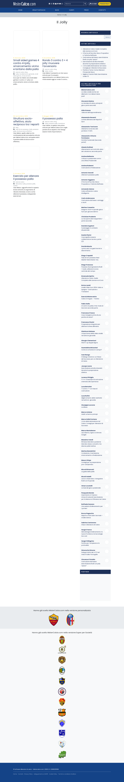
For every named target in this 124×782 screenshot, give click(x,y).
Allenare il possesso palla (90, 175)
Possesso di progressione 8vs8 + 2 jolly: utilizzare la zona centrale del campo (91, 269)
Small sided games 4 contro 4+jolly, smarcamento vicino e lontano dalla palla (26, 65)
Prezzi (86, 10)
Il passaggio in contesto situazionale (89, 229)
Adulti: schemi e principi (89, 414)
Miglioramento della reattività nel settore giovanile (91, 399)
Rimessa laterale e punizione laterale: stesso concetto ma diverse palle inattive (91, 444)
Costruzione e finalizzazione (90, 168)
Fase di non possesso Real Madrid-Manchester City (90, 259)
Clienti (71, 10)
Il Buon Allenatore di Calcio (90, 525)
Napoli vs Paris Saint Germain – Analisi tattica (92, 517)
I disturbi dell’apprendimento (91, 112)
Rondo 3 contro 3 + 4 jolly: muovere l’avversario (55, 63)
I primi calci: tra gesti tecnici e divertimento (91, 249)
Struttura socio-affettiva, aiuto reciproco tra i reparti (26, 121)
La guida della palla (87, 472)
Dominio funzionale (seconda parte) (91, 141)
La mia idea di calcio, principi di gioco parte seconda (91, 104)
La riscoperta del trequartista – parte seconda (92, 220)
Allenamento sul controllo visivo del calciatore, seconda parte (92, 150)
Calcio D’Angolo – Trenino (90, 299)
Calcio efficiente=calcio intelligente (89, 192)
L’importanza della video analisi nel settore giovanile (92, 334)
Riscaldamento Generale (26, 74)
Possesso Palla (53, 123)
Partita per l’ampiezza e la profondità (90, 544)
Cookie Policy (53, 774)
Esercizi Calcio (20, 72)
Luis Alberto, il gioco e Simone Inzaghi (91, 434)
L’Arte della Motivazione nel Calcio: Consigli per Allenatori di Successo (95, 67)
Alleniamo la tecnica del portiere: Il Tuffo (89, 130)
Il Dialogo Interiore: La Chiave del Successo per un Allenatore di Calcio (92, 359)
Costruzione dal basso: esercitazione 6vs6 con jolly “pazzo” (95, 58)
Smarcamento (26, 76)
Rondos (51, 71)
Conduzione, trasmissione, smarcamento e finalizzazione (91, 454)
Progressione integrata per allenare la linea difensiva (90, 325)
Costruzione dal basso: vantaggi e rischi (92, 201)
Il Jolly (17, 74)
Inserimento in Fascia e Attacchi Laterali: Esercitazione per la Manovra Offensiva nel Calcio (93, 497)
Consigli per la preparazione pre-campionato (91, 463)
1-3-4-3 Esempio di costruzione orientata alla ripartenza (92, 381)
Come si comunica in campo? (91, 350)
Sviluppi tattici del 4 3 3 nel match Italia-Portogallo (90, 553)
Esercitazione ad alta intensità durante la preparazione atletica (94, 63)
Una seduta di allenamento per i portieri (92, 507)
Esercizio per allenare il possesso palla (26, 177)
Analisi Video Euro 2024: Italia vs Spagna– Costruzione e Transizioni (92, 289)
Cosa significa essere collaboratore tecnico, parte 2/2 (91, 239)
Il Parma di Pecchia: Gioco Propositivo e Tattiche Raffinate (96, 54)
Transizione (61, 123)
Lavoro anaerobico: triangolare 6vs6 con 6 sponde (92, 480)
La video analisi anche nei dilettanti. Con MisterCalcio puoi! (90, 94)
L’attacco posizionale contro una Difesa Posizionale (91, 160)
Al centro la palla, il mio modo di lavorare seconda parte (92, 307)
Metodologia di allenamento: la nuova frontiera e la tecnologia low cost (92, 534)
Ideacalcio (19, 184)
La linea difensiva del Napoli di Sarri (91, 121)
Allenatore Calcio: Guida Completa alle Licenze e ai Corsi (95, 50)
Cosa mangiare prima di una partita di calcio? (91, 316)
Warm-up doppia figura (89, 343)
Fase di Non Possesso (22, 129)
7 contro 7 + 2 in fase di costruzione (89, 390)
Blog (57, 10)
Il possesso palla (52, 118)
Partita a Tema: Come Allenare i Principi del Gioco (94, 71)
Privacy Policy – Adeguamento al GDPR (36, 774)
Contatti (102, 10)
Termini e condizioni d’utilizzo (67, 774)
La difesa (84, 407)
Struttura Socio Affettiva (24, 131)
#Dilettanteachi (38, 10)
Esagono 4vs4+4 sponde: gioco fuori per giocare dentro (92, 211)
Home (20, 10)
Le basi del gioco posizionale (91, 488)
